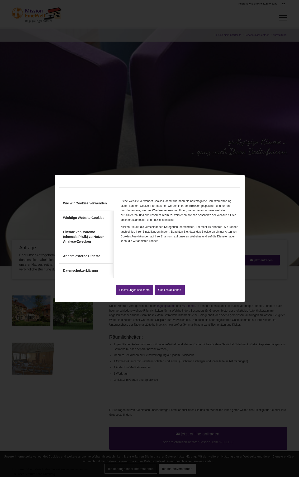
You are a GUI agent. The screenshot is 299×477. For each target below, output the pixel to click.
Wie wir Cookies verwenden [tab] (85, 203)
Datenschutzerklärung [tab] (80, 270)
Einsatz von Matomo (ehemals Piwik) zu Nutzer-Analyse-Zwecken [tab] (84, 236)
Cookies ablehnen (169, 290)
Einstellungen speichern (134, 290)
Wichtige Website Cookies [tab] (83, 218)
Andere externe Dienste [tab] (81, 256)
